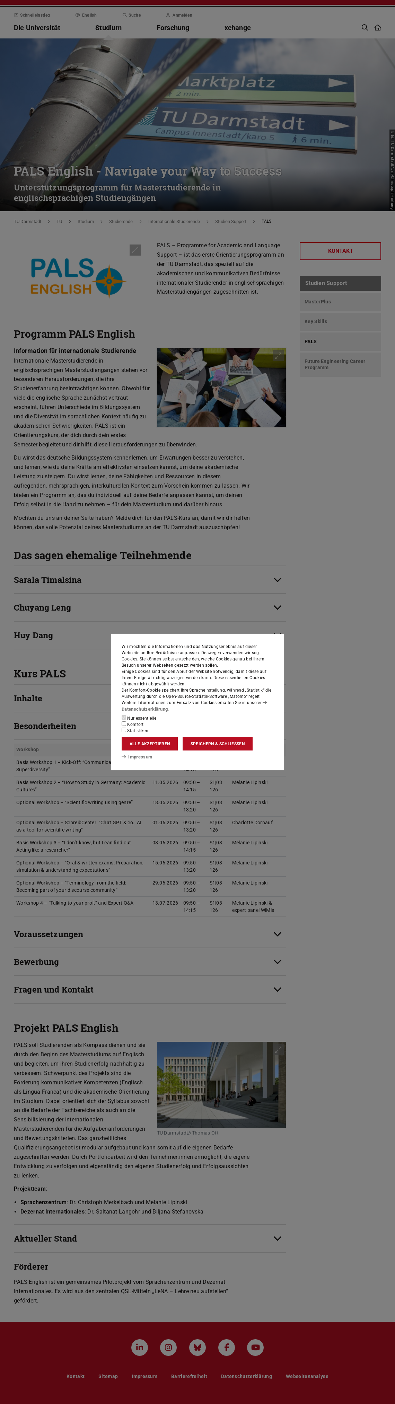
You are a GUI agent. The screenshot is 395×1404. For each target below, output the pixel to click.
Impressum (136, 756)
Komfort (133, 724)
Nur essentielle (139, 718)
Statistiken (135, 730)
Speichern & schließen (218, 743)
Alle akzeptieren (150, 743)
